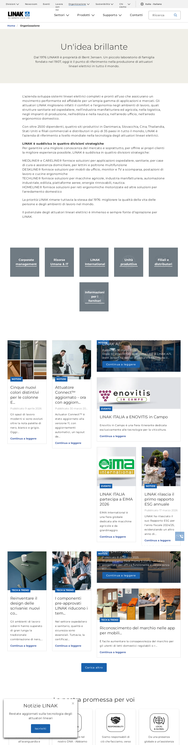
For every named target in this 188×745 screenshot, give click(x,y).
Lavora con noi (59, 4)
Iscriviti (40, 728)
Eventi (46, 4)
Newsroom (31, 4)
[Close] (73, 703)
